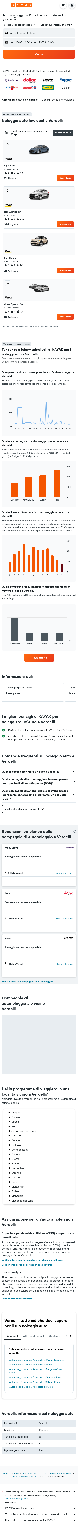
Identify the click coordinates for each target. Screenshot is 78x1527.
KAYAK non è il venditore (40, 1508)
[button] (5, 5)
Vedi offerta (65, 178)
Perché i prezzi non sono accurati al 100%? (40, 1520)
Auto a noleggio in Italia (60, 1473)
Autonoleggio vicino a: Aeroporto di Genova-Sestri (35, 1377)
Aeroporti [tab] (12, 1336)
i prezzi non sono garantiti (16, 1498)
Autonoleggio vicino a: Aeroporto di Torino (31, 1364)
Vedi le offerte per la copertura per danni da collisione (32, 1260)
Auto (16, 1473)
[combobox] (20, 24)
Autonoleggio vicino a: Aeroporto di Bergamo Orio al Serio (36, 1371)
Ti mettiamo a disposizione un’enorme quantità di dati (40, 1514)
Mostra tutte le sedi (65, 873)
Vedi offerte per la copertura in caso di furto (27, 1264)
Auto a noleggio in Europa (34, 1473)
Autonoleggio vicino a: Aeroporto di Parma (31, 1386)
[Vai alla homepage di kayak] (21, 5)
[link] (39, 658)
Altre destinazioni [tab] (33, 1336)
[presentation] (14, 18)
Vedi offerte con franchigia (17, 1298)
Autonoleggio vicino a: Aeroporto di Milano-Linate (35, 1382)
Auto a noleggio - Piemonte (25, 1476)
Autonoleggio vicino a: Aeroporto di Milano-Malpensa (36, 1359)
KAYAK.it (6, 1473)
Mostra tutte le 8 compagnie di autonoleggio (27, 981)
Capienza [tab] (54, 1336)
